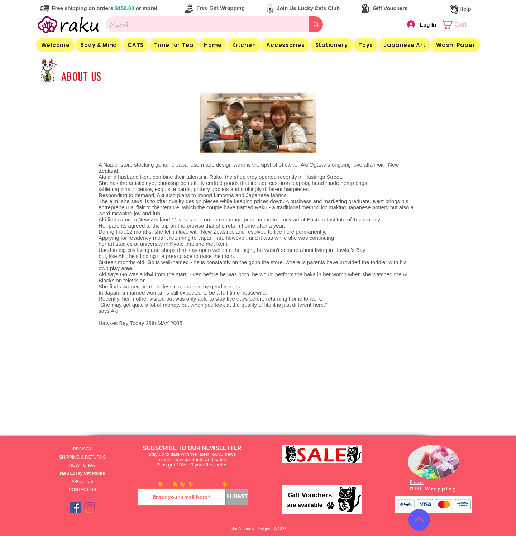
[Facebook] (75, 507)
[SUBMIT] (237, 497)
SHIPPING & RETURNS (82, 457)
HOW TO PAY (82, 465)
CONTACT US (82, 489)
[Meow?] (202, 24)
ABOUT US (82, 481)
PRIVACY (82, 448)
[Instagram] (89, 507)
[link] (459, 24)
